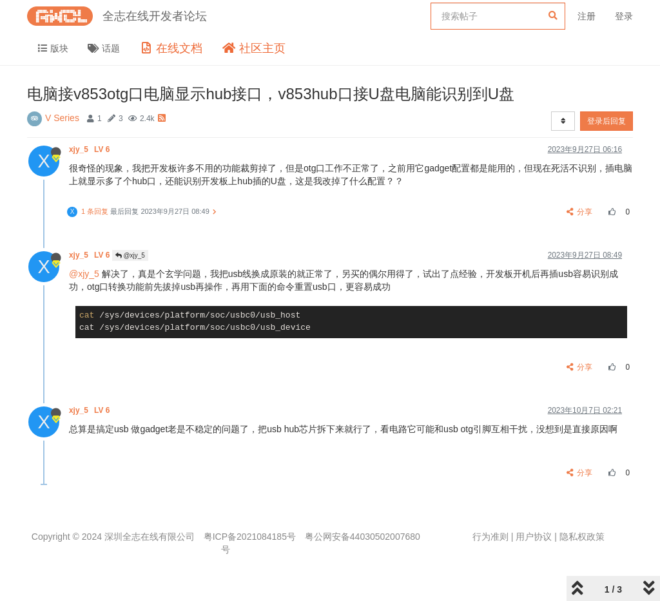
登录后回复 (606, 121)
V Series (62, 118)
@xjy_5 (130, 255)
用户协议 (534, 536)
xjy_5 (90, 149)
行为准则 (490, 536)
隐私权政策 (582, 536)
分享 (579, 211)
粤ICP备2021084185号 (250, 536)
